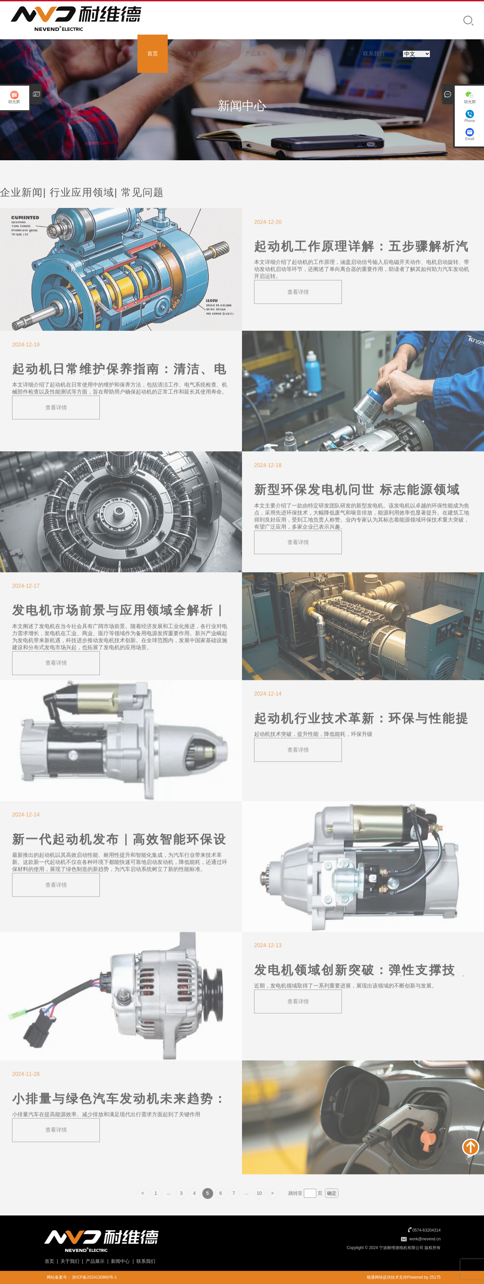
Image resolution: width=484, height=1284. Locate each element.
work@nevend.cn (425, 1239)
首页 (152, 53)
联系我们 (374, 53)
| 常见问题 (139, 204)
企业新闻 (21, 204)
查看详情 (298, 304)
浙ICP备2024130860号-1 (94, 1277)
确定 (331, 1205)
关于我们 (197, 53)
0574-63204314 (426, 1230)
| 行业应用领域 (78, 204)
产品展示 (256, 53)
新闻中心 (315, 53)
